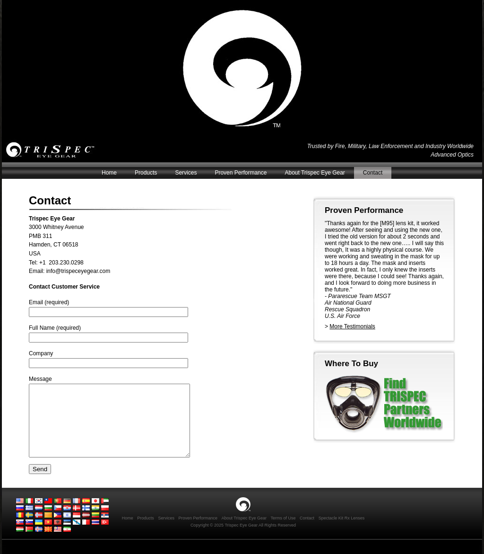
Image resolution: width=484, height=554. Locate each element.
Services (186, 172)
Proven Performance (241, 172)
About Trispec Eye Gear (315, 172)
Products (146, 172)
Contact (372, 172)
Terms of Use (283, 532)
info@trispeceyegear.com (78, 271)
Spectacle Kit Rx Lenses (342, 532)
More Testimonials (352, 326)
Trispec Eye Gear (53, 150)
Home (109, 172)
